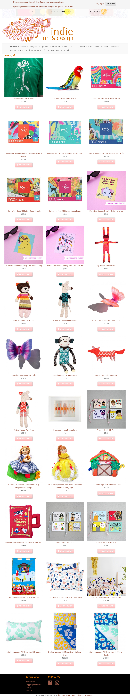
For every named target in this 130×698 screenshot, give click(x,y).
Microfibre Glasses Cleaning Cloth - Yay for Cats (65, 266)
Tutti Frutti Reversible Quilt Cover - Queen (106, 597)
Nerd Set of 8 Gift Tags (64, 542)
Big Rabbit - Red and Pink (106, 266)
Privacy (28, 688)
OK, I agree (100, 4)
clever (95, 11)
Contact (29, 691)
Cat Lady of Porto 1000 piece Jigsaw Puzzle (65, 211)
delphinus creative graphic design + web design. (76, 695)
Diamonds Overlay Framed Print (65, 430)
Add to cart (24, 107)
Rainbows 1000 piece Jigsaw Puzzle (106, 98)
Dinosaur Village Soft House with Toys (106, 485)
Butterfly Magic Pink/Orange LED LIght (106, 320)
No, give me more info (64, 6)
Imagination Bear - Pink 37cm (24, 320)
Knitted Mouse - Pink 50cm (24, 430)
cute (30, 11)
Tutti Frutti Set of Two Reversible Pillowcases (65, 597)
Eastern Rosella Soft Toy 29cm (65, 98)
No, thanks (111, 4)
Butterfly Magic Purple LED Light (24, 375)
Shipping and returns (34, 685)
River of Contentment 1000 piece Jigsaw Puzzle (106, 153)
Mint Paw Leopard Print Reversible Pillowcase (23, 652)
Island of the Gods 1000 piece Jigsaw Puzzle (23, 211)
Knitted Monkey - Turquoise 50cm (65, 375)
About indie (30, 682)
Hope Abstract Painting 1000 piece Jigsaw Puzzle (65, 153)
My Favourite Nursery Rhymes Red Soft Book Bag (23, 542)
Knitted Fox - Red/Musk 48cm (106, 375)
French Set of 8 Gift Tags (106, 430)
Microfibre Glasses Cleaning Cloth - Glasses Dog (24, 266)
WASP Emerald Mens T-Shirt (23, 98)
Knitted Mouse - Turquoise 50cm (65, 320)
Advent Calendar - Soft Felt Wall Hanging (24, 597)
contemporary (60, 11)
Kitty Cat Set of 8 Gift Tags (106, 542)
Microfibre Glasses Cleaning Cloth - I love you (106, 211)
